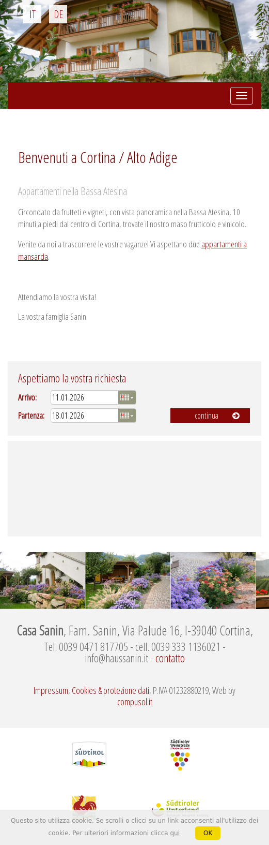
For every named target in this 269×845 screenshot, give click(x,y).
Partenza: (31, 415)
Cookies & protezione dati (110, 690)
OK (207, 833)
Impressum (51, 690)
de (58, 14)
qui (175, 833)
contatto (170, 657)
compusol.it (134, 701)
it (32, 14)
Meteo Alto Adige (134, 488)
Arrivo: (27, 397)
